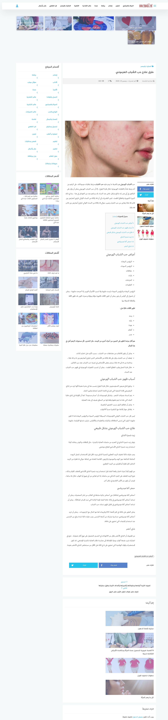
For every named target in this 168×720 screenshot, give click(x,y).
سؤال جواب (30, 68)
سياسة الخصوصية (80, 689)
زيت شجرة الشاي (125, 223)
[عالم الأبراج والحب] (112, 23)
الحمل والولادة (50, 83)
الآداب (53, 68)
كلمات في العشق (140, 28)
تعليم (116, 6)
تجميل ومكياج (49, 113)
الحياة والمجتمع (126, 6)
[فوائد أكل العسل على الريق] (27, 23)
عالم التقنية (29, 90)
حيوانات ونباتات (49, 150)
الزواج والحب (50, 98)
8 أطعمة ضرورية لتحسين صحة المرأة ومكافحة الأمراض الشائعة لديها (56, 25)
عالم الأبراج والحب (112, 28)
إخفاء (113, 203)
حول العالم (51, 142)
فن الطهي (51, 6)
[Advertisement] (84, 38)
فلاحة (32, 105)
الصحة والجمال (49, 105)
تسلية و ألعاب (50, 120)
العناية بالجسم (63, 6)
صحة (94, 6)
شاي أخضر (127, 232)
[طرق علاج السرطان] (84, 23)
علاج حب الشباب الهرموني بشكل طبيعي (118, 218)
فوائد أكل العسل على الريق (27, 28)
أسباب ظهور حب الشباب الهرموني (120, 214)
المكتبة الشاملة (145, 67)
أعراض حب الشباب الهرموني (122, 209)
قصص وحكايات (28, 127)
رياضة (101, 6)
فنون (32, 120)
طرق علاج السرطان (84, 28)
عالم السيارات (29, 98)
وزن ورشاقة (30, 142)
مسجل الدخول (136, 659)
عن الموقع (93, 689)
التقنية (74, 6)
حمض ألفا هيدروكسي (123, 228)
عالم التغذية (84, 6)
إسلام (108, 6)
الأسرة (53, 76)
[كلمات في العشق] (140, 23)
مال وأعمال (40, 6)
